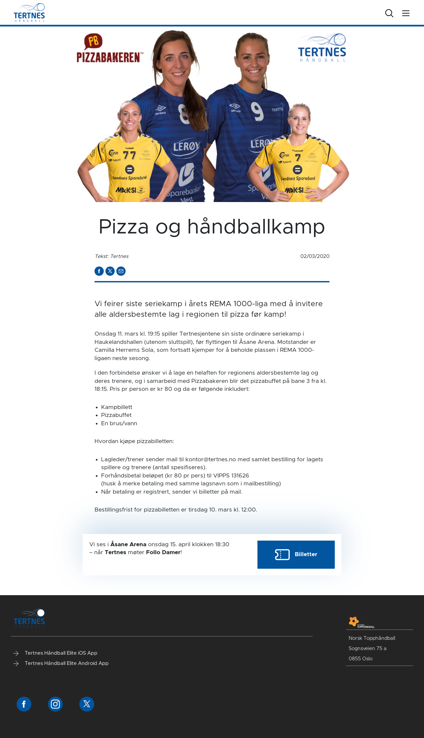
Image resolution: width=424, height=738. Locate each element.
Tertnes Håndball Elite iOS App (55, 653)
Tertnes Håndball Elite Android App (61, 663)
